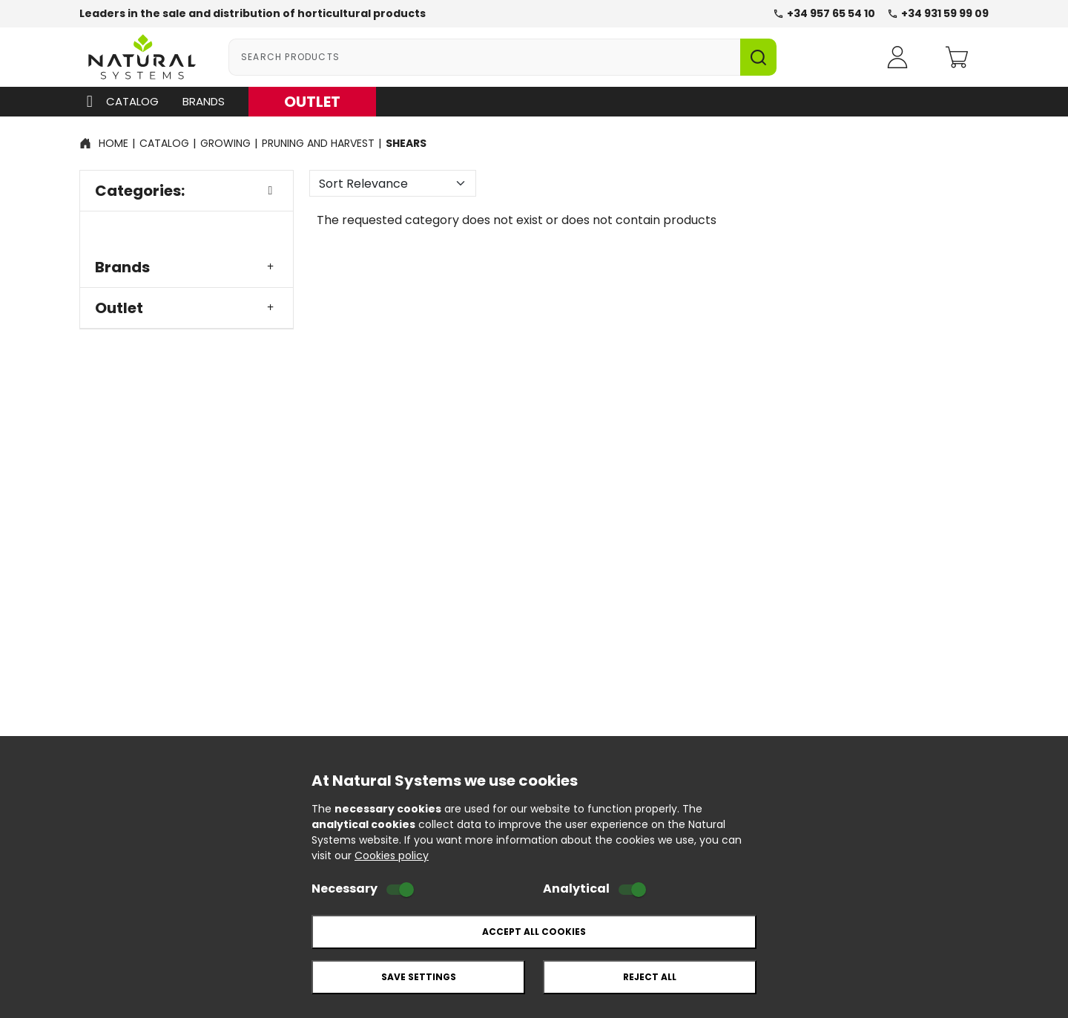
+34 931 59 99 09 (938, 13)
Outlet (186, 308)
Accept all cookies (534, 931)
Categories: (186, 190)
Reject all (649, 977)
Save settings (418, 977)
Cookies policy (392, 855)
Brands (203, 101)
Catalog (119, 101)
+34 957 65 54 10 (824, 13)
